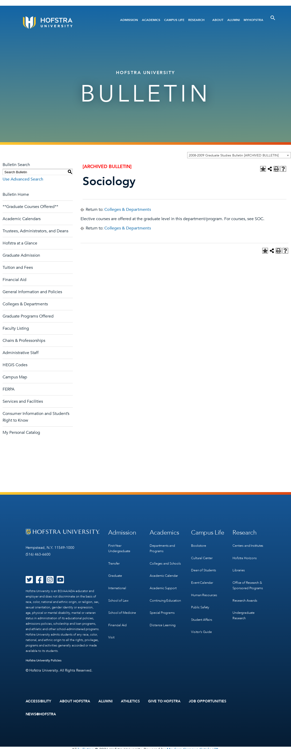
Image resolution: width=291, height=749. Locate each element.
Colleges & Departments (25, 304)
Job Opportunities (207, 700)
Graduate (115, 570)
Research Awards (246, 591)
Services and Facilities (23, 401)
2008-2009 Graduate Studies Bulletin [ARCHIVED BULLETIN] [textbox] (234, 155)
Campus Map (15, 377)
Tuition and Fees (18, 267)
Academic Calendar (165, 575)
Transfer (114, 559)
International (118, 580)
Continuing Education (158, 599)
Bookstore (199, 543)
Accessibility (39, 700)
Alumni (233, 20)
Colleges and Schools (160, 562)
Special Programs (163, 612)
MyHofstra (253, 20)
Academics (151, 20)
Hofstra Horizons (245, 554)
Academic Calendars (22, 219)
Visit (111, 623)
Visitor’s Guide (202, 617)
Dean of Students (205, 564)
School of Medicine (123, 602)
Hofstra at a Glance (20, 243)
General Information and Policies (32, 292)
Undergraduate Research (244, 605)
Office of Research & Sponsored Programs (249, 578)
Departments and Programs (164, 546)
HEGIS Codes (15, 365)
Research (196, 20)
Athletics (130, 700)
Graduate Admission (21, 255)
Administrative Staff (21, 353)
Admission (129, 20)
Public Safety (201, 596)
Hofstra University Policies (44, 660)
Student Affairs (203, 607)
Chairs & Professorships (24, 340)
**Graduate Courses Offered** (30, 207)
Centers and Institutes (250, 543)
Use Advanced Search (23, 179)
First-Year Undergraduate (120, 546)
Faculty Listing (16, 328)
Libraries (239, 564)
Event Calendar (203, 575)
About (217, 20)
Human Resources (205, 586)
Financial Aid (14, 280)
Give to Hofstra (164, 700)
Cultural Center (203, 554)
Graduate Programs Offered (28, 316)
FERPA (8, 389)
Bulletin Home (16, 194)
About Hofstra (75, 700)
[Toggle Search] (273, 18)
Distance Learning (164, 623)
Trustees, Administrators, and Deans (35, 231)
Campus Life (174, 20)
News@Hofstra (41, 712)
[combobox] (239, 155)
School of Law (119, 591)
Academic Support (165, 586)
